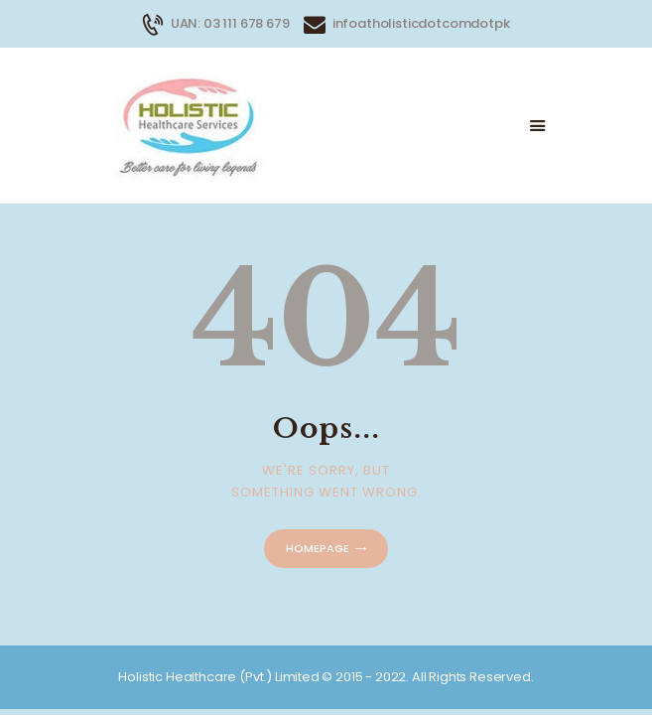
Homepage (317, 548)
